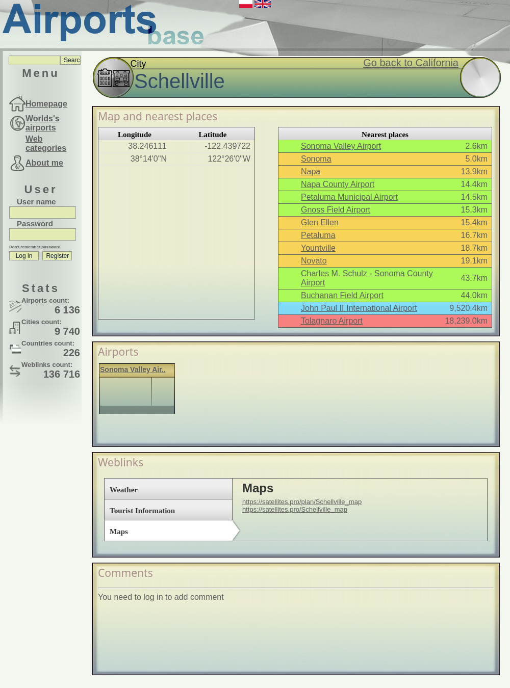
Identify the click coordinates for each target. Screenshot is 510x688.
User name (36, 201)
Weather (124, 490)
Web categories (46, 143)
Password (35, 223)
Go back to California (410, 62)
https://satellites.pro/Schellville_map (294, 509)
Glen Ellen (320, 222)
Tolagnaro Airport (332, 320)
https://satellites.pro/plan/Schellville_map (302, 502)
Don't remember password (35, 247)
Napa (310, 171)
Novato (314, 260)
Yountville (318, 248)
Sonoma (316, 158)
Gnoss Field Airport (335, 209)
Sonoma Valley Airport (341, 146)
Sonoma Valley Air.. (133, 369)
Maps (119, 531)
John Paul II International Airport (359, 308)
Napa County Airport (337, 184)
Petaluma (318, 235)
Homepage (46, 103)
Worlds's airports (43, 123)
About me (44, 162)
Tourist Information (142, 511)
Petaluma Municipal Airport (349, 197)
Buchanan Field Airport (342, 295)
